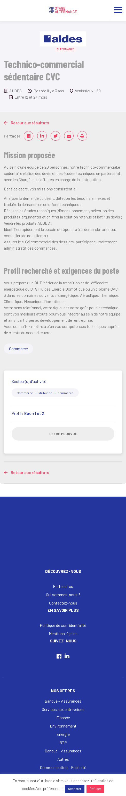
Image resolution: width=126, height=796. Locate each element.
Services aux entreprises (63, 709)
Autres (63, 759)
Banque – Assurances (63, 700)
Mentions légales (63, 633)
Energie (63, 734)
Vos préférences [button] (50, 788)
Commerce (18, 348)
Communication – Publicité (63, 767)
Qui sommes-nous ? (63, 594)
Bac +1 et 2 (34, 413)
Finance (63, 717)
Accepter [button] (74, 789)
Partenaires (63, 586)
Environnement (63, 725)
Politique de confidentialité (63, 625)
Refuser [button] (95, 789)
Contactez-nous (63, 602)
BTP (63, 742)
